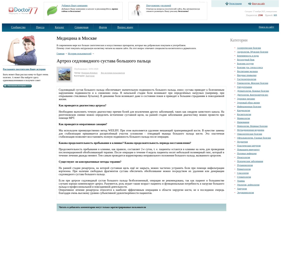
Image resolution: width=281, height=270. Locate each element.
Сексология (243, 173)
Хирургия (89, 75)
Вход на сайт (258, 3)
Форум (103, 27)
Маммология (243, 118)
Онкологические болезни (249, 134)
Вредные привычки (246, 75)
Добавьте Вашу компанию (74, 5)
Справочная (81, 27)
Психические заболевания (250, 161)
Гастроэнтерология (246, 79)
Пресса (40, 27)
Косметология (244, 114)
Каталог (59, 27)
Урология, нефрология (248, 184)
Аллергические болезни (249, 48)
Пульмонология (245, 165)
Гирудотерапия (244, 87)
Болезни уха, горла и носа (250, 67)
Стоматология (244, 177)
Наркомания (243, 122)
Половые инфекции (247, 153)
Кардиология (243, 110)
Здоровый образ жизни (248, 102)
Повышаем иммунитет (248, 149)
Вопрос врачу (125, 27)
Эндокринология (245, 192)
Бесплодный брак (245, 59)
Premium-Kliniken (89, 73)
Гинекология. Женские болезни (252, 83)
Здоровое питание (246, 98)
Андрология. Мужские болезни (252, 51)
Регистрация (235, 3)
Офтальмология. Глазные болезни (254, 137)
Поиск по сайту (266, 27)
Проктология (243, 157)
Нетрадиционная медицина (250, 130)
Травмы (241, 180)
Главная (60, 53)
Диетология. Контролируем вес (252, 94)
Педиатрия (242, 141)
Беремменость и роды (248, 55)
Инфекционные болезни (249, 106)
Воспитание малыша (247, 71)
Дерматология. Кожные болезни (253, 91)
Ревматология (244, 169)
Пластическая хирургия (249, 145)
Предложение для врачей (158, 5)
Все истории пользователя (113, 73)
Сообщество (18, 27)
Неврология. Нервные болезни (252, 126)
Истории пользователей (79, 53)
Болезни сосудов (245, 63)
